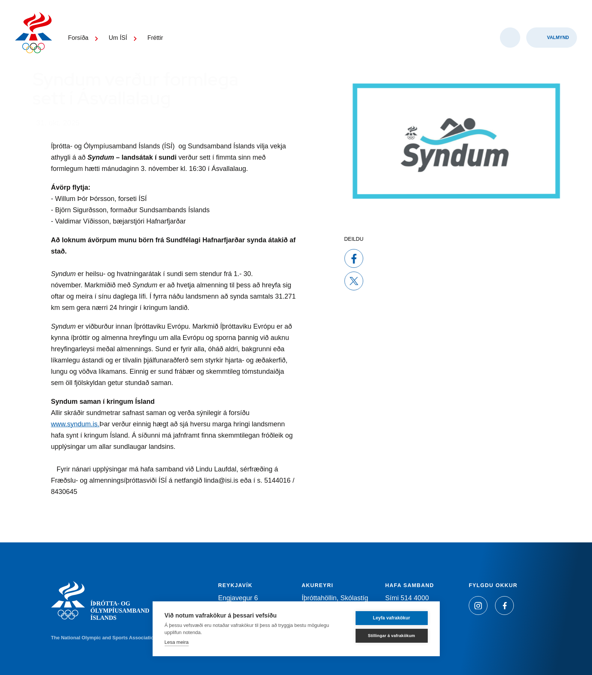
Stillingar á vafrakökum (391, 635)
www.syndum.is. (75, 424)
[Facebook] (504, 605)
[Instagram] (478, 605)
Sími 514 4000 (407, 598)
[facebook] (335, 258)
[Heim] (33, 33)
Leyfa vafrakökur (391, 618)
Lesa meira (177, 642)
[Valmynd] (551, 37)
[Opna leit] (510, 37)
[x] (335, 281)
